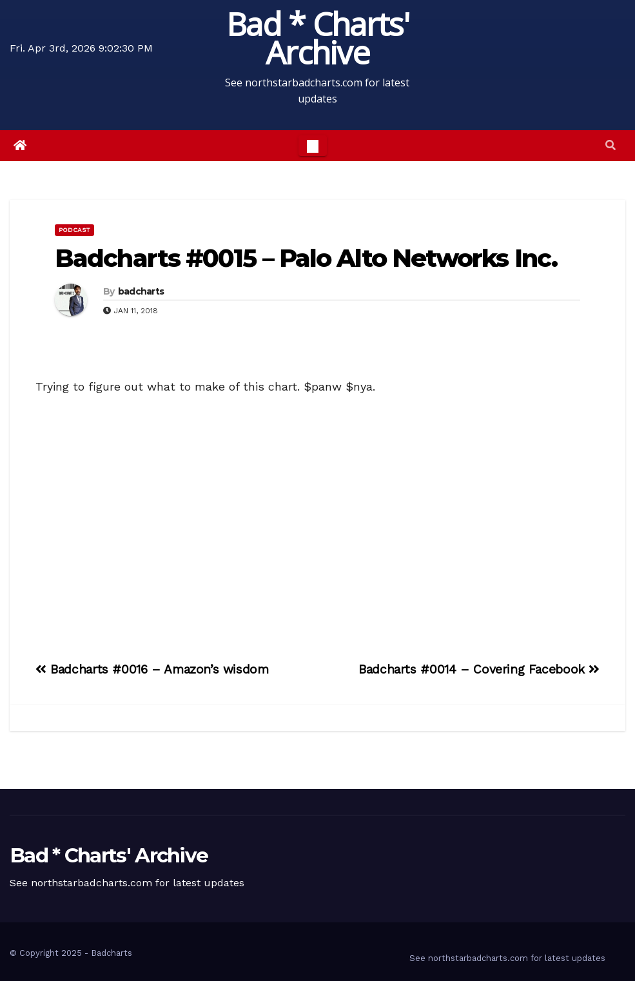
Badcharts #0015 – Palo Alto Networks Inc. (306, 258)
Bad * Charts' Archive (317, 38)
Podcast (74, 229)
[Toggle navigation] (312, 145)
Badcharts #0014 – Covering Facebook (479, 669)
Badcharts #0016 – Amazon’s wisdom (152, 669)
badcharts (141, 291)
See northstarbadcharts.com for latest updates (507, 958)
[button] (610, 145)
